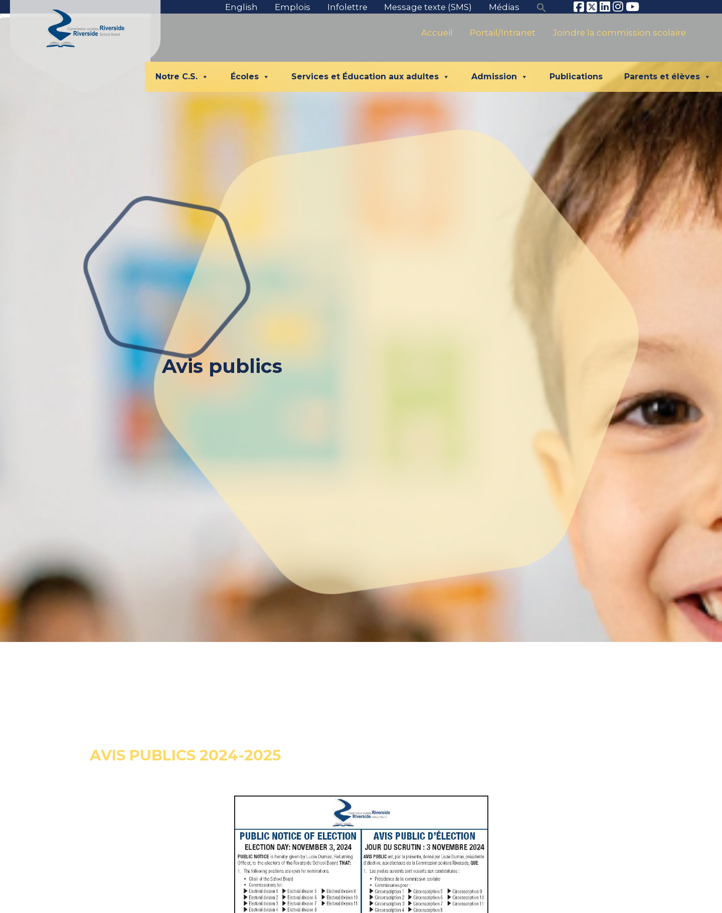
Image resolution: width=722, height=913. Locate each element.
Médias (504, 7)
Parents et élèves (667, 77)
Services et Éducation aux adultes (370, 77)
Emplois (292, 7)
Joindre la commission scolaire (619, 33)
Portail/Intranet (502, 33)
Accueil (437, 33)
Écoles (250, 77)
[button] (541, 7)
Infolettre (347, 7)
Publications (576, 76)
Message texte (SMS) (428, 7)
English (241, 7)
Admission (499, 77)
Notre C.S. (182, 77)
